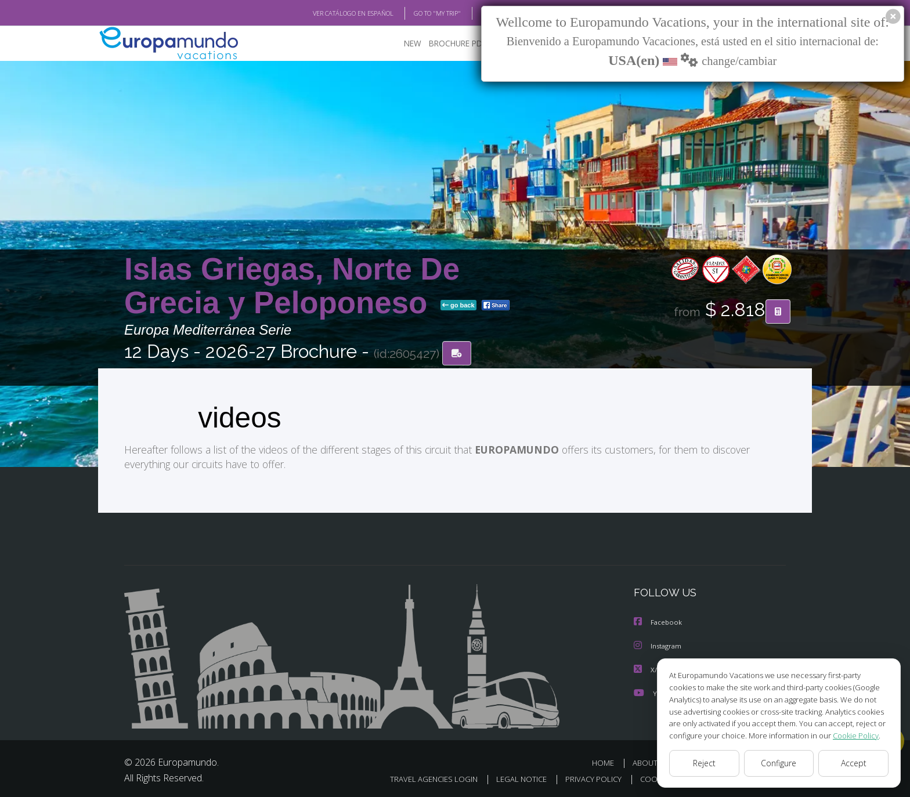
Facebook (659, 622)
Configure (779, 763)
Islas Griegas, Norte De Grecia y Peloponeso (292, 286)
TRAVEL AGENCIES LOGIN (418, 777)
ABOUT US (654, 761)
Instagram (659, 645)
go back (458, 306)
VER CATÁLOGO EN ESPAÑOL (326, 13)
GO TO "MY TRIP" (418, 13)
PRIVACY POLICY (584, 777)
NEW (401, 43)
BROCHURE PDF (449, 43)
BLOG (474, 13)
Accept (853, 763)
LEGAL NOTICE (509, 777)
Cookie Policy (847, 735)
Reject (704, 763)
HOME (607, 761)
